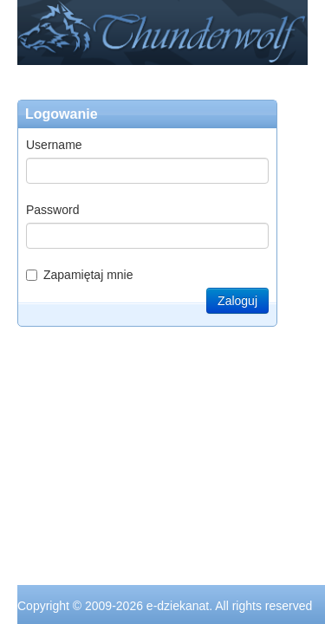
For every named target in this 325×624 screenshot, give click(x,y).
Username (54, 145)
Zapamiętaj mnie (79, 275)
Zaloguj (237, 301)
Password (52, 210)
